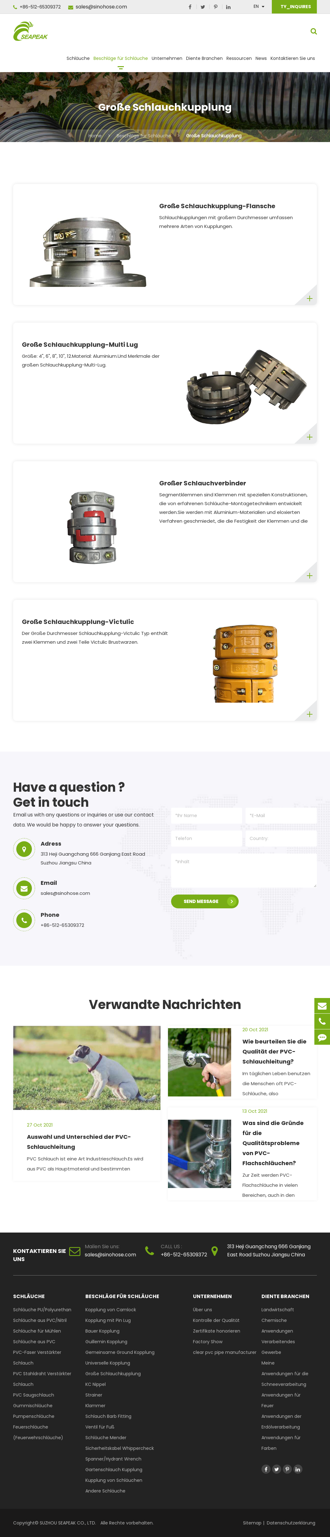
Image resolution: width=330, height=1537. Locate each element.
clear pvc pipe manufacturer (224, 1352)
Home (95, 136)
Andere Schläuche (105, 1491)
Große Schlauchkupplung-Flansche (217, 206)
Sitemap (252, 1523)
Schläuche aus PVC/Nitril (40, 1320)
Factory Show (207, 1342)
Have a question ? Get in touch (69, 795)
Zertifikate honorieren (216, 1331)
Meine (268, 1363)
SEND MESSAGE (210, 901)
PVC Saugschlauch (33, 1395)
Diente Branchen (204, 61)
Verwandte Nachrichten (165, 1004)
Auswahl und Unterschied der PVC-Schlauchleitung (79, 1142)
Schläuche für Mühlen (37, 1331)
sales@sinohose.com (97, 6)
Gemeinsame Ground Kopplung (120, 1352)
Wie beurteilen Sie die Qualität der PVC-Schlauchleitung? (274, 1051)
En (256, 6)
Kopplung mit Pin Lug (108, 1320)
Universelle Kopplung (107, 1363)
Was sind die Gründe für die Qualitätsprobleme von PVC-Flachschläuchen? (273, 1143)
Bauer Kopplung (102, 1331)
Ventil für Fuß (99, 1427)
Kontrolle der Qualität (216, 1320)
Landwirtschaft (277, 1310)
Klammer (95, 1405)
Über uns (202, 1310)
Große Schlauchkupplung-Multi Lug (80, 344)
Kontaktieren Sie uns (293, 61)
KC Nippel (95, 1384)
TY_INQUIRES (295, 6)
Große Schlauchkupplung (213, 136)
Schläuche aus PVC (34, 1342)
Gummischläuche (33, 1405)
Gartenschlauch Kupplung (113, 1469)
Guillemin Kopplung (106, 1342)
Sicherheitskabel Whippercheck (119, 1448)
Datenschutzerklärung (291, 1523)
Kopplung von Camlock (110, 1310)
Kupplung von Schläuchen (113, 1480)
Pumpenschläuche (33, 1416)
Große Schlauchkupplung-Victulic (78, 621)
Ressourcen (239, 61)
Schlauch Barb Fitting (108, 1416)
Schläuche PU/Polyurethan (42, 1310)
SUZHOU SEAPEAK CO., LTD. (67, 1523)
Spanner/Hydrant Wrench (113, 1459)
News (261, 61)
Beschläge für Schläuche (121, 61)
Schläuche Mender (105, 1437)
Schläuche (78, 61)
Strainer (93, 1395)
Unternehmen (167, 61)
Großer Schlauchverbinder (202, 483)
